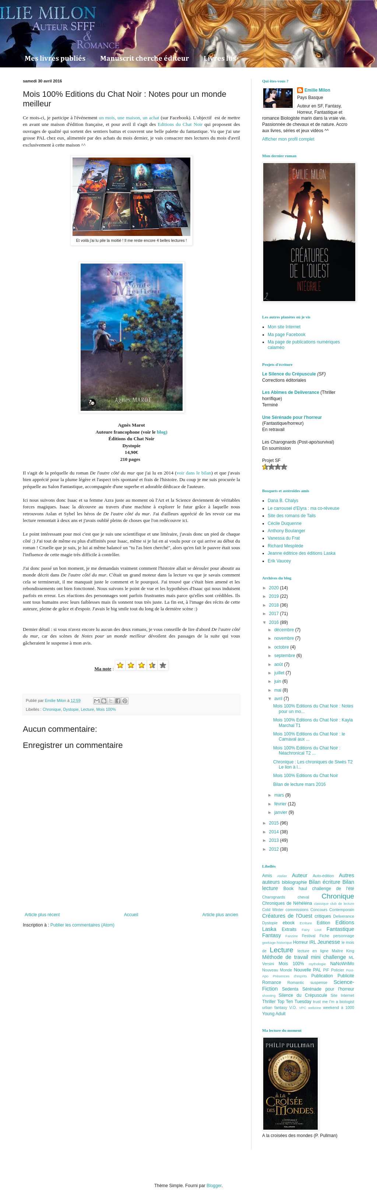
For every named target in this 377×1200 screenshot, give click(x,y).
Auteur (299, 875)
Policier (337, 970)
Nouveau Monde (277, 970)
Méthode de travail (285, 957)
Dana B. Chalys (283, 500)
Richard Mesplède (285, 545)
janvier (281, 812)
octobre (282, 647)
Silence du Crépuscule (303, 995)
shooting (268, 995)
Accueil (131, 914)
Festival (309, 935)
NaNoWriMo (342, 963)
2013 (274, 840)
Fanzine (291, 936)
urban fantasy (274, 1007)
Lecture (87, 709)
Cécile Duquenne (285, 523)
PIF (326, 970)
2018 (274, 605)
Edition (323, 922)
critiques (323, 916)
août (279, 664)
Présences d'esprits (290, 976)
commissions (296, 909)
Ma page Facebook (287, 334)
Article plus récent (42, 914)
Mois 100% (106, 709)
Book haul (295, 888)
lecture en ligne (313, 951)
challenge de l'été (333, 888)
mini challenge (328, 957)
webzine (314, 1008)
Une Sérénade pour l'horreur (292, 417)
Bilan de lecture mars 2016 (299, 784)
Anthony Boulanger (286, 530)
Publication (322, 975)
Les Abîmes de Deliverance (290, 392)
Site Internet (342, 995)
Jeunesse (328, 942)
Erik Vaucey (279, 561)
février (281, 804)
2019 (274, 596)
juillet (280, 672)
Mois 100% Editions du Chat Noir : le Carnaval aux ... (309, 736)
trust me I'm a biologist (333, 1001)
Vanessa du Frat (284, 538)
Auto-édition (323, 875)
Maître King (343, 951)
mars (279, 795)
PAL (317, 970)
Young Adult (274, 1013)
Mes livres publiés (55, 58)
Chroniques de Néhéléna (287, 903)
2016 (274, 622)
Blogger (214, 1185)
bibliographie (294, 882)
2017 (274, 613)
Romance (271, 982)
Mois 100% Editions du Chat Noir (305, 775)
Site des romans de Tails (292, 515)
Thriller (269, 1001)
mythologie (317, 964)
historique (284, 942)
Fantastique (340, 929)
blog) (162, 432)
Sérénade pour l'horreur (328, 989)
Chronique (52, 709)
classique (321, 903)
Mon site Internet (284, 326)
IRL (312, 942)
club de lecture (342, 903)
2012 (274, 849)
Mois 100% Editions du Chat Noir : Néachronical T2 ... (307, 750)
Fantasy (271, 935)
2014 (274, 831)
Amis (267, 875)
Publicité (346, 975)
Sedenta (290, 989)
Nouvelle (302, 970)
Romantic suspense (308, 982)
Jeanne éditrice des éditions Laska (301, 553)
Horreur (300, 942)
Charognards (273, 897)
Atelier (282, 876)
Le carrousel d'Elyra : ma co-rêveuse (303, 508)
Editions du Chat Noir (180, 124)
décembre (284, 629)
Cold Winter (272, 909)
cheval (303, 897)
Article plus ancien (220, 914)
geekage (269, 942)
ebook (289, 922)
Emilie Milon (317, 90)
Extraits (289, 929)
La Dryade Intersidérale (65, 24)
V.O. (293, 1007)
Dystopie (70, 709)
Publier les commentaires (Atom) (82, 925)
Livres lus (220, 58)
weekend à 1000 (339, 1007)
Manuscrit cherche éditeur (144, 58)
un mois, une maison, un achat (129, 117)
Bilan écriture (325, 882)
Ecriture (306, 923)
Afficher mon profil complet (288, 139)
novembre (284, 638)
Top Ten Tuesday (294, 1001)
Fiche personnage (337, 935)
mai (278, 690)
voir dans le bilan (194, 473)
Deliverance (343, 916)
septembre (285, 655)
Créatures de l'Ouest (287, 916)
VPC (302, 1008)
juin (278, 681)
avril (278, 698)
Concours (318, 909)
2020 (274, 587)
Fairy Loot (312, 930)
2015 (274, 823)
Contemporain (341, 909)
